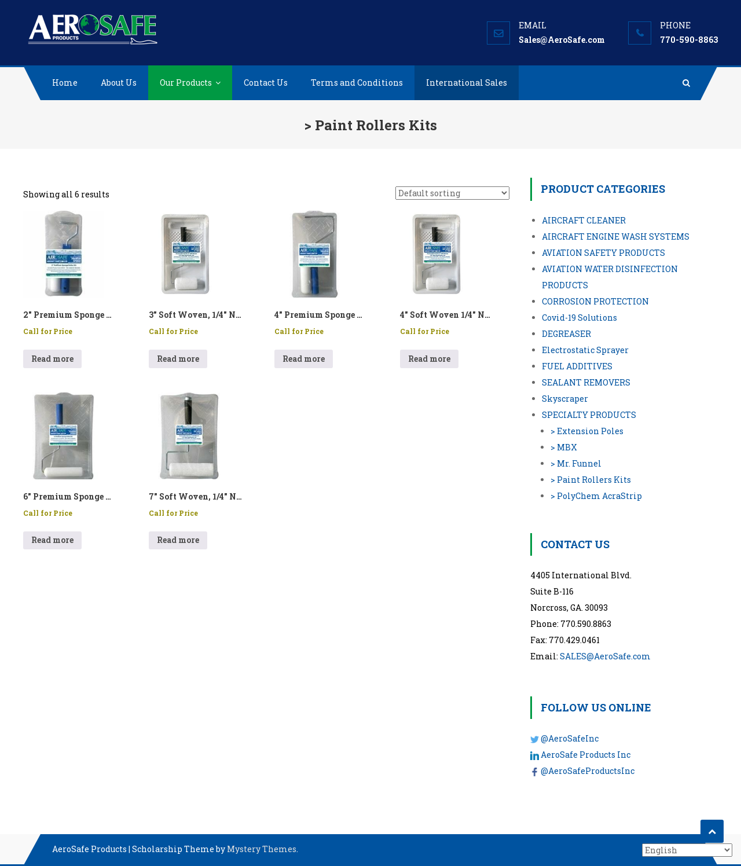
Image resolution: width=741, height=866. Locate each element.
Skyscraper (565, 398)
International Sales (466, 82)
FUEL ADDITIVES (577, 366)
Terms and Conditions (357, 82)
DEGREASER (566, 333)
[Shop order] (452, 193)
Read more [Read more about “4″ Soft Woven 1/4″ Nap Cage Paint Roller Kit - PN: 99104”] (429, 358)
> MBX (564, 447)
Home (65, 82)
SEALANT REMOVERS (586, 382)
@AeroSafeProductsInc (587, 770)
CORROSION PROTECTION (595, 301)
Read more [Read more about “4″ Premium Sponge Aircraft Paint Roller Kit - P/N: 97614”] (304, 358)
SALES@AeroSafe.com (605, 656)
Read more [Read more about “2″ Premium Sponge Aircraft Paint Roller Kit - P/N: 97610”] (52, 358)
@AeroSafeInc (570, 738)
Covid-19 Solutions (579, 317)
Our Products (186, 82)
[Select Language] (687, 850)
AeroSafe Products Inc (585, 754)
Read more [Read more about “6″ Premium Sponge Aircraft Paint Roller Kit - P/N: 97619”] (52, 539)
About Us (119, 82)
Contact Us (266, 82)
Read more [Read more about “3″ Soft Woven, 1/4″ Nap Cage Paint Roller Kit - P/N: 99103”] (178, 358)
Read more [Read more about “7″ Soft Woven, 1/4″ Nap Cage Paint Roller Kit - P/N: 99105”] (178, 539)
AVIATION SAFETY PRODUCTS (603, 252)
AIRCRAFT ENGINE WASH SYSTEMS (615, 236)
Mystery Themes (261, 848)
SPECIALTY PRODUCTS (589, 414)
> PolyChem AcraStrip (596, 495)
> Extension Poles (587, 430)
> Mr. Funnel (576, 463)
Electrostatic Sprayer (585, 349)
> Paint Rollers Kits (591, 479)
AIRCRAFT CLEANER (584, 220)
